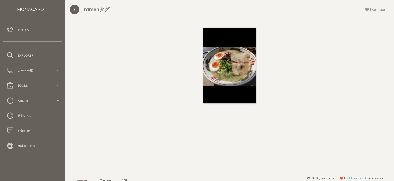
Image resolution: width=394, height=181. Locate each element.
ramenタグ (96, 9)
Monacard (357, 178)
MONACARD (30, 9)
